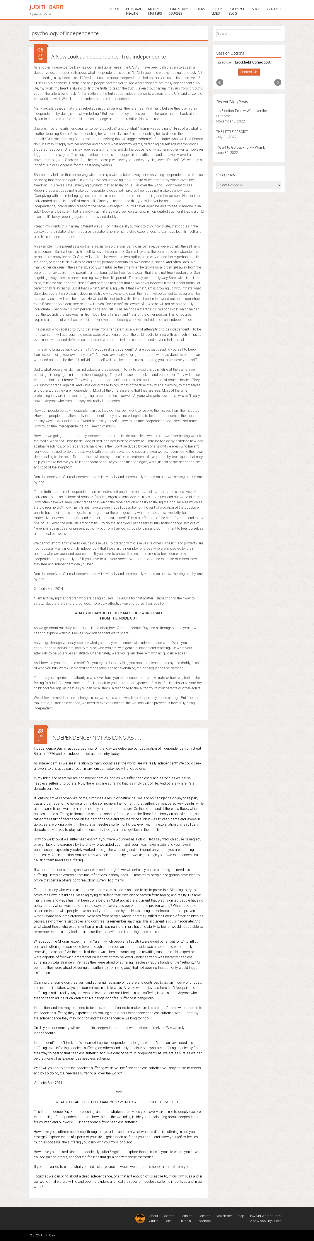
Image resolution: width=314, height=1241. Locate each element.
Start (247, 75)
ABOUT (114, 9)
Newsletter (224, 1216)
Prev (219, 82)
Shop (256, 9)
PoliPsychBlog (237, 11)
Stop (251, 75)
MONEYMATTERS (155, 11)
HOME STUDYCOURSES (178, 11)
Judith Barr (46, 6)
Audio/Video (217, 11)
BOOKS (200, 9)
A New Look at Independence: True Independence (108, 56)
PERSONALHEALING (134, 11)
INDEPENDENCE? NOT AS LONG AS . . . (96, 737)
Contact (274, 9)
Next (277, 82)
